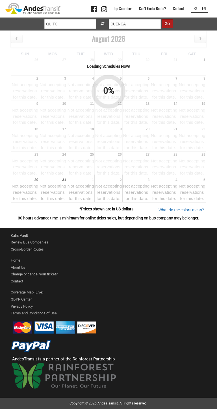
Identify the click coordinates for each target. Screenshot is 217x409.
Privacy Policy (22, 306)
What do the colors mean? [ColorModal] (181, 210)
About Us (18, 267)
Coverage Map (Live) (27, 292)
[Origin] (70, 24)
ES (195, 8)
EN (204, 8)
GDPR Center (21, 299)
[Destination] (135, 24)
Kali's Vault (19, 235)
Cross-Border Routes (27, 249)
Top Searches (122, 8)
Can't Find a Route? (152, 8)
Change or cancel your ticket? (34, 274)
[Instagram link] (104, 10)
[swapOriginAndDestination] (102, 24)
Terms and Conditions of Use (34, 313)
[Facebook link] (94, 10)
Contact (178, 8)
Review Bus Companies (29, 242)
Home (15, 260)
